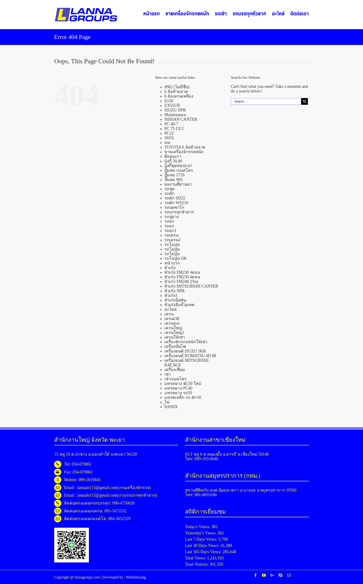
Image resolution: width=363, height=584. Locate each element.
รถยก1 (170, 230)
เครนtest (171, 323)
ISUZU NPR (175, 110)
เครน (169, 314)
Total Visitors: (197, 564)
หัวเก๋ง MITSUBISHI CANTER (191, 286)
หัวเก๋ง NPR (174, 291)
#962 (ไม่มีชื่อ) (177, 87)
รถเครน (171, 235)
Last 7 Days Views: (202, 539)
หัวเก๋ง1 (171, 295)
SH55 (169, 138)
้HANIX (171, 406)
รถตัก (169, 193)
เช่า (167, 374)
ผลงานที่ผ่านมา (178, 184)
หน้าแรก (172, 263)
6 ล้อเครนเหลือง (178, 96)
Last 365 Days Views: (204, 551)
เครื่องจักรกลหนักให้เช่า (185, 342)
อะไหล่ (170, 309)
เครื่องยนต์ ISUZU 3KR (185, 351)
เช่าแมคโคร (175, 379)
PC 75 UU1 (174, 128)
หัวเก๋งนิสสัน (175, 300)
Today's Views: (198, 526)
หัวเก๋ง (169, 267)
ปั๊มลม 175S (174, 175)
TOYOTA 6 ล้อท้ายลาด (184, 147)
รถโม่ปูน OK (175, 258)
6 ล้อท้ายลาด (176, 91)
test (167, 142)
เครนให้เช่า (174, 337)
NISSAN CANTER (180, 119)
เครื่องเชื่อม (174, 369)
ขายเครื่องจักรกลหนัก (184, 151)
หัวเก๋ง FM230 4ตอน (182, 272)
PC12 (169, 133)
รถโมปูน (172, 244)
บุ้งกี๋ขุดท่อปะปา (178, 165)
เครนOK (172, 318)
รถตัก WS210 (176, 202)
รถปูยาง (171, 216)
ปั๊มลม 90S (173, 179)
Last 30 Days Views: (203, 545)
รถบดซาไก (174, 207)
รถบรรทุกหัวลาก (179, 212)
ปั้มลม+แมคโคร (178, 170)
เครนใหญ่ (173, 328)
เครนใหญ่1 (174, 332)
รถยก (169, 221)
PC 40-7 (171, 124)
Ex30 (168, 100)
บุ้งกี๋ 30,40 (173, 161)
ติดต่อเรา (172, 156)
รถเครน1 (172, 240)
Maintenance (175, 114)
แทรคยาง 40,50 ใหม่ (182, 383)
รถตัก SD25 (174, 198)
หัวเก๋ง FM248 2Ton (181, 281)
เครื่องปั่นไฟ (175, 346)
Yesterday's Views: (201, 533)
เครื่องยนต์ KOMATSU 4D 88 (190, 355)
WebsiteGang (136, 577)
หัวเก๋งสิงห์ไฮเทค (179, 304)
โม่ (166, 402)
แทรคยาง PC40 (178, 388)
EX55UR (172, 105)
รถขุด (169, 189)
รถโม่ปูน (172, 249)
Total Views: (196, 558)
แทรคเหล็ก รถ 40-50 (182, 397)
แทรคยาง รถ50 (178, 392)
